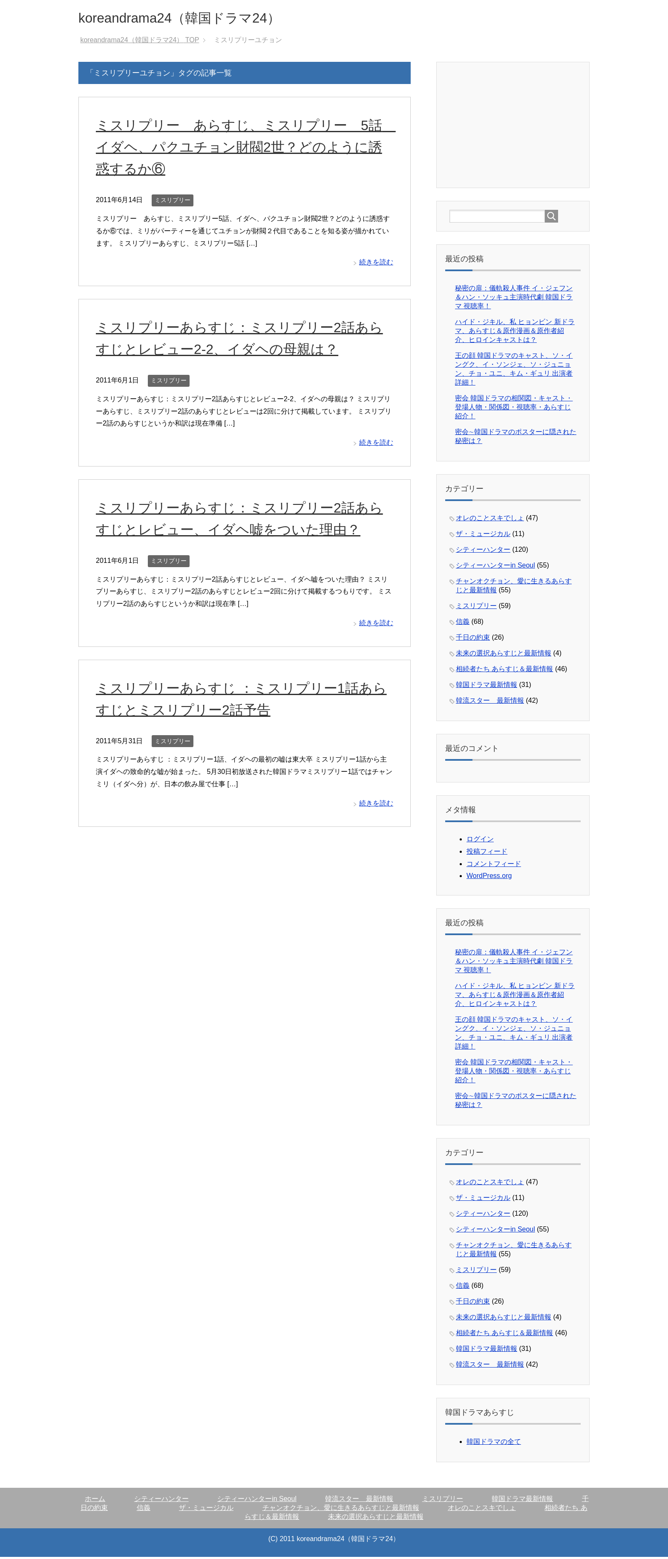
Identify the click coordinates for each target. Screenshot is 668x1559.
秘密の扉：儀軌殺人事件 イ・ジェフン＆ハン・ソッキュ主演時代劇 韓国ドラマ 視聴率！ (514, 299)
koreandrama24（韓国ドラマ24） (194, 18)
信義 (462, 623)
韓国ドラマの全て (493, 1443)
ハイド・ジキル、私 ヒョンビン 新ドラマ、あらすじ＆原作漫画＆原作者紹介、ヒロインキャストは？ (515, 332)
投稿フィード (486, 853)
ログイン (480, 841)
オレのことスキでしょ (490, 520)
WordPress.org (489, 877)
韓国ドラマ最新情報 (486, 686)
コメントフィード (493, 865)
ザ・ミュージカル (483, 535)
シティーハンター (483, 551)
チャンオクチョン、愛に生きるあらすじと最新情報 (340, 1509)
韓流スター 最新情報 (490, 702)
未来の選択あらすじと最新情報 (503, 655)
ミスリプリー (172, 202)
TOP (139, 42)
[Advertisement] (513, 126)
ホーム (95, 1500)
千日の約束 (473, 639)
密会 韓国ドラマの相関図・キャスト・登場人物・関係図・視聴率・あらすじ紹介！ (514, 409)
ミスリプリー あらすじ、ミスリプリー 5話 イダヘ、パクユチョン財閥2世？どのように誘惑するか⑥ (240, 149)
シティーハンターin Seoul (495, 567)
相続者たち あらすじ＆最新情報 (504, 671)
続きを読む (376, 264)
